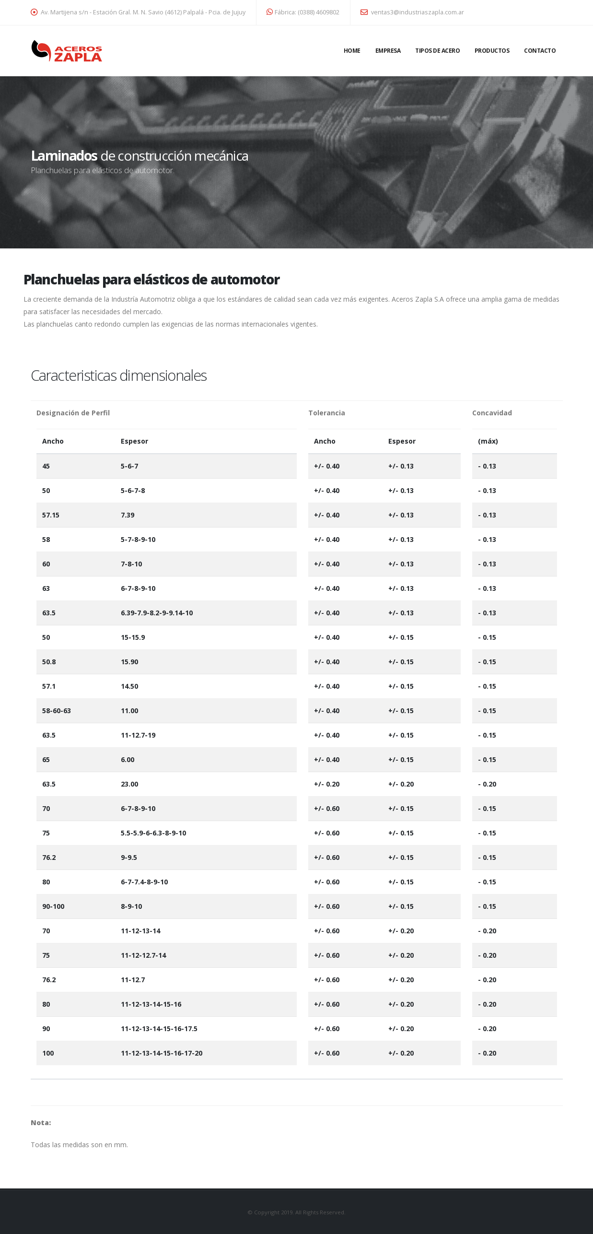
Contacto (540, 51)
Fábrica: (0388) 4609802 (303, 12)
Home (352, 51)
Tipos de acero (437, 51)
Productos (492, 51)
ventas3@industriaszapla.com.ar (412, 12)
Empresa (388, 51)
